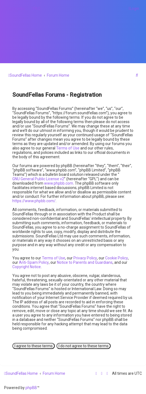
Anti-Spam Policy (34, 262)
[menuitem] (36, 8)
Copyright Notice (26, 267)
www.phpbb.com (58, 183)
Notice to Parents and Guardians (85, 262)
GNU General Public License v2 (38, 179)
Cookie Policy (116, 258)
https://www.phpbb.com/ (34, 201)
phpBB (31, 387)
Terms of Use (67, 148)
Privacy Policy (85, 258)
